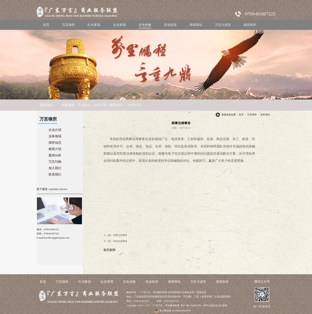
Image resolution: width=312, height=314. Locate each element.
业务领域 (265, 114)
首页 (46, 24)
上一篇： (115, 235)
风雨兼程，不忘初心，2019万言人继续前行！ (94, 105)
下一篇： (115, 241)
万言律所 (252, 114)
